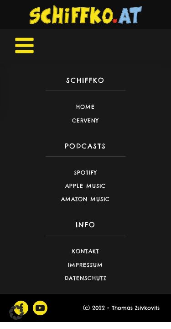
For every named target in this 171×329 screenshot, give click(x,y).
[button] (16, 312)
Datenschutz (85, 278)
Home (85, 106)
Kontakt (85, 251)
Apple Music (85, 185)
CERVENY (85, 120)
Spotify (85, 172)
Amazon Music (85, 199)
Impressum (85, 264)
